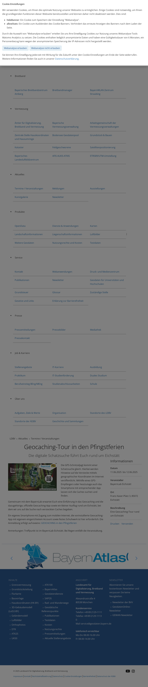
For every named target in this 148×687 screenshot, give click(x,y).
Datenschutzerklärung (67, 58)
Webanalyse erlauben (15, 48)
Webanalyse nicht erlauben (45, 48)
